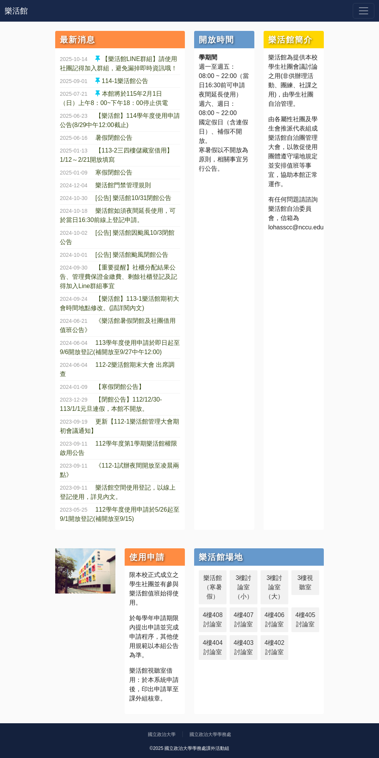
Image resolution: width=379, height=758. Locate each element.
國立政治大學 (162, 734)
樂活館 (16, 11)
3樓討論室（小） (243, 587)
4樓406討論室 (274, 619)
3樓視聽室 (305, 582)
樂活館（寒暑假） (212, 587)
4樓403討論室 (243, 647)
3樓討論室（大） (274, 587)
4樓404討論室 (213, 647)
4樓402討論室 (274, 647)
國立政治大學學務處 (210, 734)
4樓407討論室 (243, 619)
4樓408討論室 (213, 619)
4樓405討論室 (305, 619)
